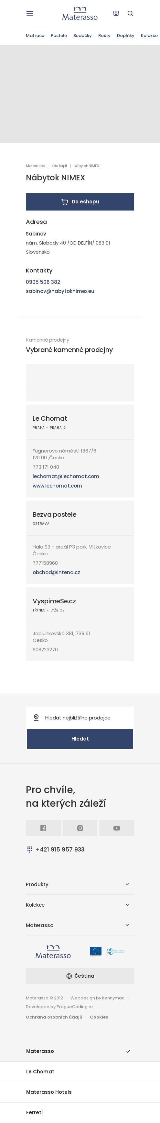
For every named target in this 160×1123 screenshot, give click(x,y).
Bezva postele (54, 514)
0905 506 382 (43, 282)
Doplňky (125, 35)
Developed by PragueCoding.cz (59, 1007)
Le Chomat (50, 418)
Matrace (35, 35)
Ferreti (34, 1112)
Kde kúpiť (59, 165)
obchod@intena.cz (56, 572)
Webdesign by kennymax (97, 998)
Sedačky (82, 35)
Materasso (35, 165)
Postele (59, 35)
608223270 (45, 649)
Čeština (80, 975)
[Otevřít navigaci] (30, 13)
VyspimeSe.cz (54, 601)
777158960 (45, 563)
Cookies (99, 1017)
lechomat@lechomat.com (66, 476)
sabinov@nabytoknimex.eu (60, 291)
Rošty (104, 35)
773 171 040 (46, 467)
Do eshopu (80, 202)
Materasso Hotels (49, 1092)
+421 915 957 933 (55, 849)
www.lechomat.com (57, 485)
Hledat (80, 738)
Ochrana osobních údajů (54, 1017)
